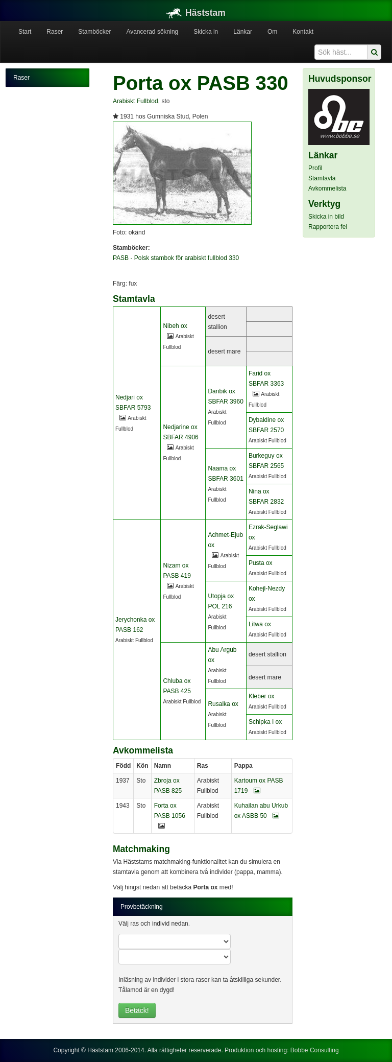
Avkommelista (327, 188)
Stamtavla (321, 178)
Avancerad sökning (152, 31)
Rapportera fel (327, 226)
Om (272, 31)
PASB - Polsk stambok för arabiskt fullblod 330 (176, 258)
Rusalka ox (223, 703)
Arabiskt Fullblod (135, 101)
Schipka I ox (265, 721)
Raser (54, 31)
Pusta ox (261, 563)
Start (24, 31)
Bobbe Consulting (314, 1050)
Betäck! (137, 1010)
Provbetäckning (141, 906)
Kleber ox (262, 696)
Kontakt (302, 31)
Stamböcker (94, 31)
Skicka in (205, 31)
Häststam (196, 13)
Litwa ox (260, 624)
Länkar (242, 31)
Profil (315, 168)
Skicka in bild (326, 216)
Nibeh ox (175, 325)
